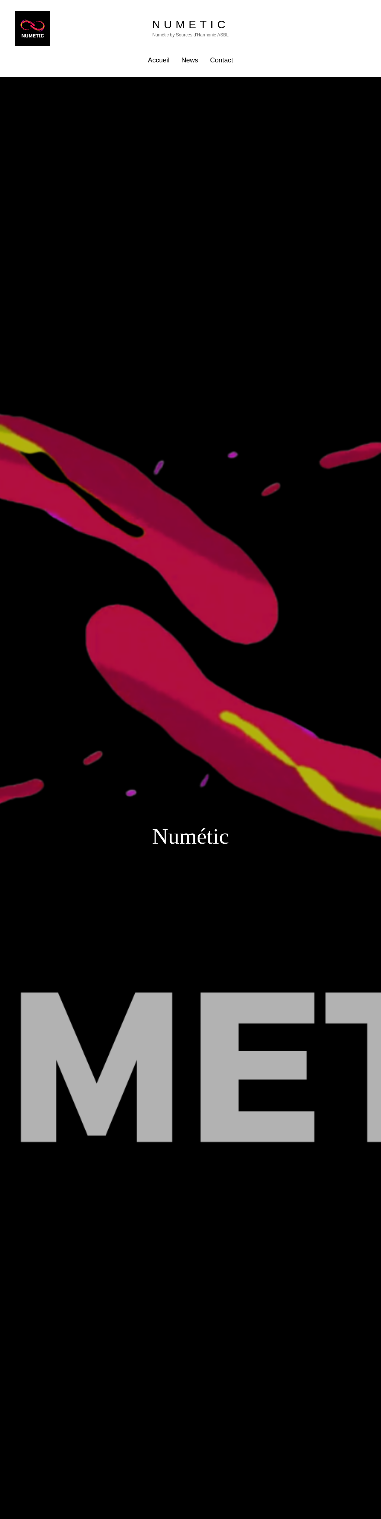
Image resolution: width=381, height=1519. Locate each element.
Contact (221, 60)
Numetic (190, 24)
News (189, 60)
